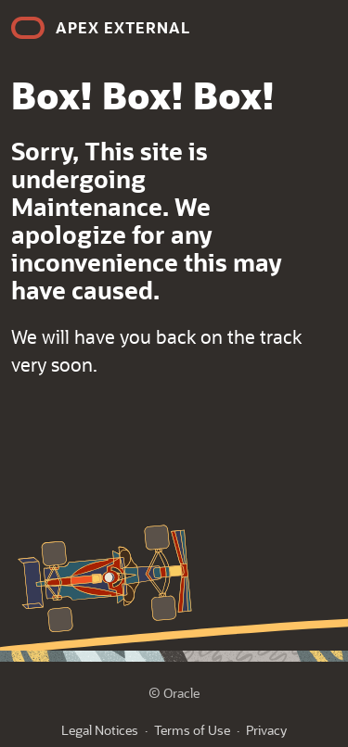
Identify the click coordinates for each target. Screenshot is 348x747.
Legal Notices (99, 730)
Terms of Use (192, 730)
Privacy (266, 730)
